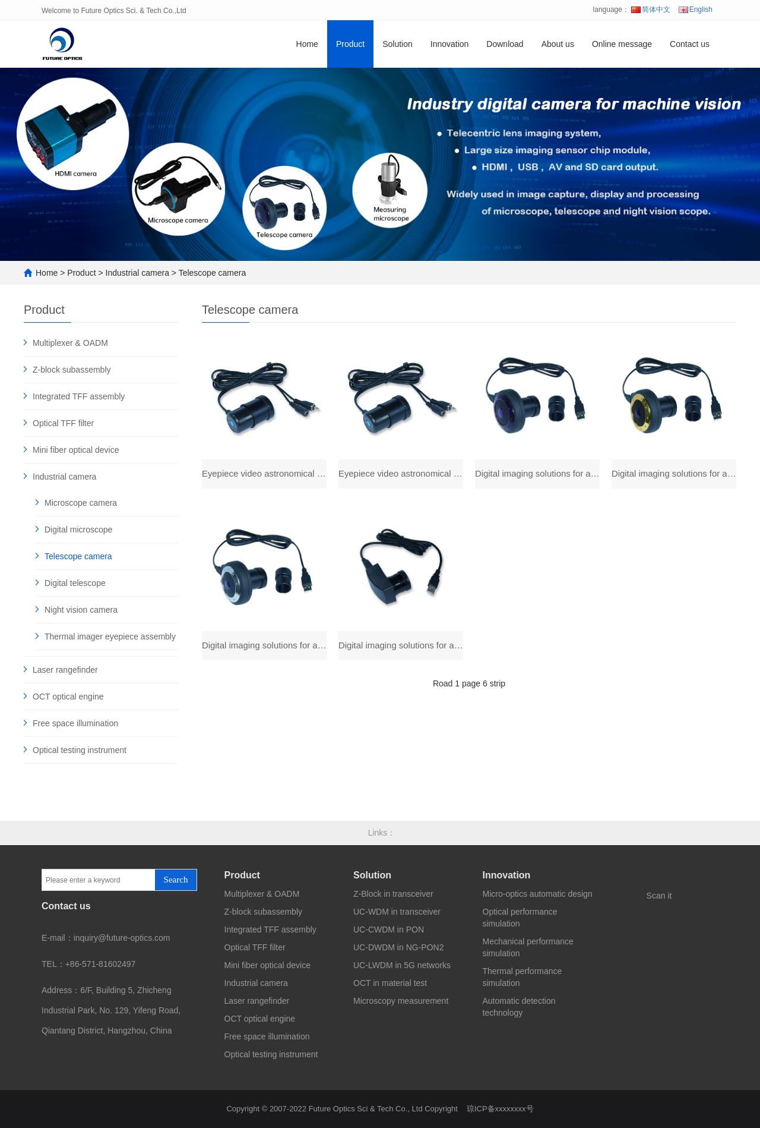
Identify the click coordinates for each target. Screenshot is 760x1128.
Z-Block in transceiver (393, 894)
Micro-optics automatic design (538, 894)
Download (504, 44)
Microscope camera (81, 503)
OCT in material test (390, 983)
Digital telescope (75, 583)
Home (307, 44)
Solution (397, 44)
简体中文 (650, 9)
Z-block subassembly (72, 369)
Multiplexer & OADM (70, 343)
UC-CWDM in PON (388, 929)
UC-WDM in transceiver (397, 911)
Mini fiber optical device (76, 450)
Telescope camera (212, 273)
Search (176, 879)
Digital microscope (78, 529)
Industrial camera (137, 273)
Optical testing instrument (79, 750)
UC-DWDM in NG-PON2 (398, 947)
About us (558, 44)
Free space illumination (75, 723)
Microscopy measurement (400, 1001)
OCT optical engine (68, 696)
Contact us (690, 44)
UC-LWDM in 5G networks (402, 965)
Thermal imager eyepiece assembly (110, 636)
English (695, 9)
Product (350, 44)
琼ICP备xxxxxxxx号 (500, 1108)
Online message (622, 44)
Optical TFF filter (63, 423)
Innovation (449, 44)
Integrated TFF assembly (79, 396)
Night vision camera (81, 610)
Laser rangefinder (65, 670)
